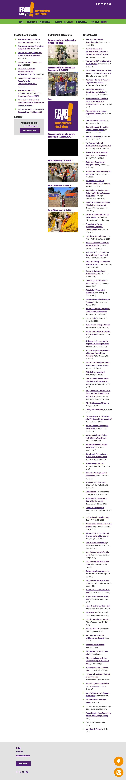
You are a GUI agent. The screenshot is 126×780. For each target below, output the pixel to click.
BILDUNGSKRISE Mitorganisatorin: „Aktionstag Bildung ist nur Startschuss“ (98, 353)
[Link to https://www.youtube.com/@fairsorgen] (102, 4)
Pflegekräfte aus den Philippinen (97, 403)
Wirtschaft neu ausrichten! (95, 372)
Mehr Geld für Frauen (93, 729)
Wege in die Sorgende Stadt (96, 236)
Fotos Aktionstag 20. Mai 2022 (60, 160)
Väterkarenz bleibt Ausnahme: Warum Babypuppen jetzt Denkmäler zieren (97, 101)
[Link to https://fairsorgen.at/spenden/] (107, 4)
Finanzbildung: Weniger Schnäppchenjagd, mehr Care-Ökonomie (94, 227)
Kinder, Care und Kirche (94, 410)
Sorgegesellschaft (103, 325)
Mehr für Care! (91, 492)
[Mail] (23, 772)
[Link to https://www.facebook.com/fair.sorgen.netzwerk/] (96, 4)
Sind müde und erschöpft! (95, 645)
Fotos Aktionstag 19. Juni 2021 (60, 185)
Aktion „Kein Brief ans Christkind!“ (98, 606)
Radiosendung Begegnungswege (97, 571)
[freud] (63, 45)
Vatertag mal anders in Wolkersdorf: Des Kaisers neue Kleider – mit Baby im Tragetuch (97, 51)
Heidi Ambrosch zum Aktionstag (97, 517)
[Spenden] (23, 763)
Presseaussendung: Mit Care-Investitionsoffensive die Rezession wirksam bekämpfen (31, 102)
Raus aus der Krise (92, 629)
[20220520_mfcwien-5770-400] (63, 163)
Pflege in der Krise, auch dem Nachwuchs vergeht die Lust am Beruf (97, 661)
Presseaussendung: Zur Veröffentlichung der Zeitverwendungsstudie (26, 71)
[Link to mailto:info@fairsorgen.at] (105, 4)
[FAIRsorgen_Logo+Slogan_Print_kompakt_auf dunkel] (63, 102)
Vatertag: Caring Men (93, 136)
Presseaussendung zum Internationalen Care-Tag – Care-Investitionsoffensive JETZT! (30, 93)
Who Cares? (90, 613)
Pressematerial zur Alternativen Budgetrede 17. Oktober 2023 (61, 135)
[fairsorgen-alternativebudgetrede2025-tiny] (63, 73)
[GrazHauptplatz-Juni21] (63, 188)
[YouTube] (27, 772)
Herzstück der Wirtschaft (95, 508)
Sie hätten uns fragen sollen (96, 482)
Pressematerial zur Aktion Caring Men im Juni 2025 (62, 41)
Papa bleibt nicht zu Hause (95, 120)
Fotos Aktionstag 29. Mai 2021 (60, 210)
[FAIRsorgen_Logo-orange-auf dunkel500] (34, 2)
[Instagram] (20, 772)
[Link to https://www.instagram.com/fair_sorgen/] (99, 4)
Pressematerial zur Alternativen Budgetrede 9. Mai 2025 (61, 68)
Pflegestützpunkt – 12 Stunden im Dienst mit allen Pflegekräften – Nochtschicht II (98, 393)
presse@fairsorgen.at (31, 126)
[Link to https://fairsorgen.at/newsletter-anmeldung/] (110, 4)
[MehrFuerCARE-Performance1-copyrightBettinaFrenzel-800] (63, 213)
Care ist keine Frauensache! (96, 543)
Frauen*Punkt (91, 318)
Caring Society (91, 325)
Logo (50, 99)
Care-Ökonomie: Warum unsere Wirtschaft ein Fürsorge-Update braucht (97, 381)
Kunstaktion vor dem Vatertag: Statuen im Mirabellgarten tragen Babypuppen (98, 193)
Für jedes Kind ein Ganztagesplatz (98, 619)
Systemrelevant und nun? (95, 463)
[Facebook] (17, 772)
